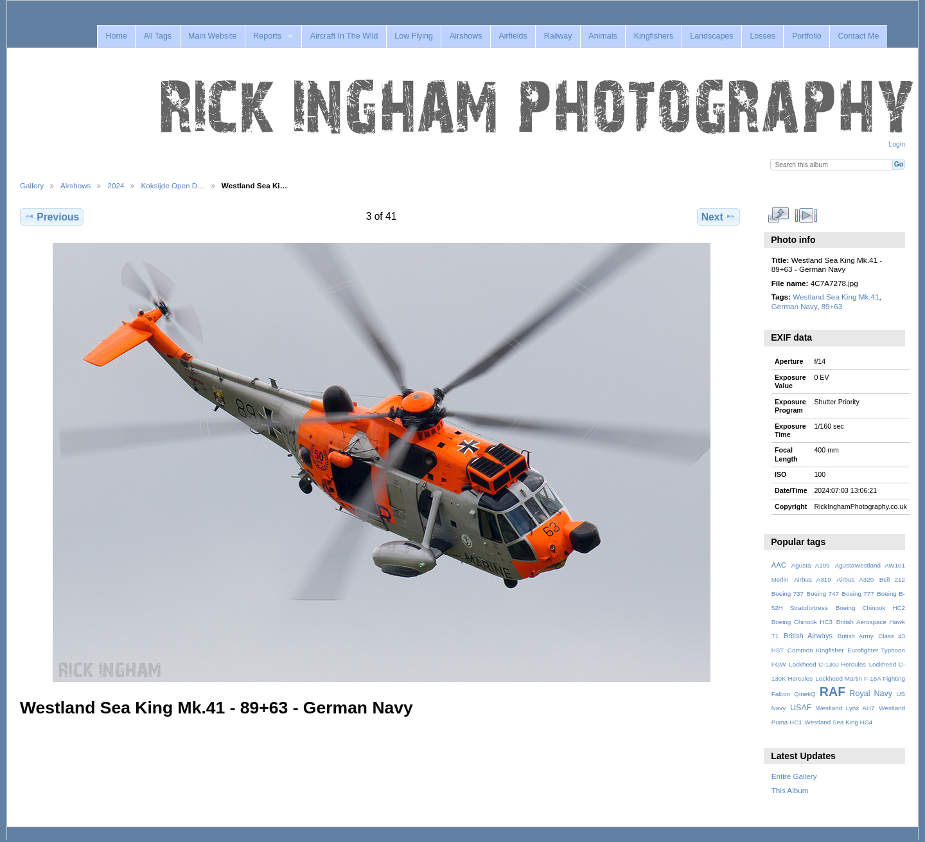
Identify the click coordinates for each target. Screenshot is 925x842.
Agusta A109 (810, 565)
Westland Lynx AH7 (845, 708)
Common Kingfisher (816, 650)
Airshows (466, 35)
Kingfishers (654, 35)
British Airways (808, 636)
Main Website (212, 35)
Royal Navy (870, 693)
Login (897, 144)
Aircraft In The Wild (344, 35)
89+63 (831, 306)
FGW (778, 664)
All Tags (158, 35)
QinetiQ (804, 693)
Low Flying (413, 35)
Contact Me (858, 35)
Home (116, 35)
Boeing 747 (823, 593)
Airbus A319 (812, 579)
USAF (801, 707)
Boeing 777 (857, 593)
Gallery (32, 185)
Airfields (512, 35)
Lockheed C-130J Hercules (827, 664)
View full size (778, 215)
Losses (762, 35)
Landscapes (711, 35)
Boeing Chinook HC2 (870, 607)
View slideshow (806, 215)
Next (718, 216)
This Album (790, 790)
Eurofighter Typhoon (876, 650)
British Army (856, 636)
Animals (602, 35)
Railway (558, 35)
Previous (51, 216)
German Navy (794, 306)
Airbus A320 (855, 579)
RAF (832, 692)
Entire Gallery (794, 776)
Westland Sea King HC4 (839, 722)
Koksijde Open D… (172, 185)
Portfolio (807, 35)
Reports (267, 35)
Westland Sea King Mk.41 (836, 296)
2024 (115, 185)
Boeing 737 (787, 593)
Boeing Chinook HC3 (802, 621)
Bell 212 (892, 579)
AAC (778, 565)
